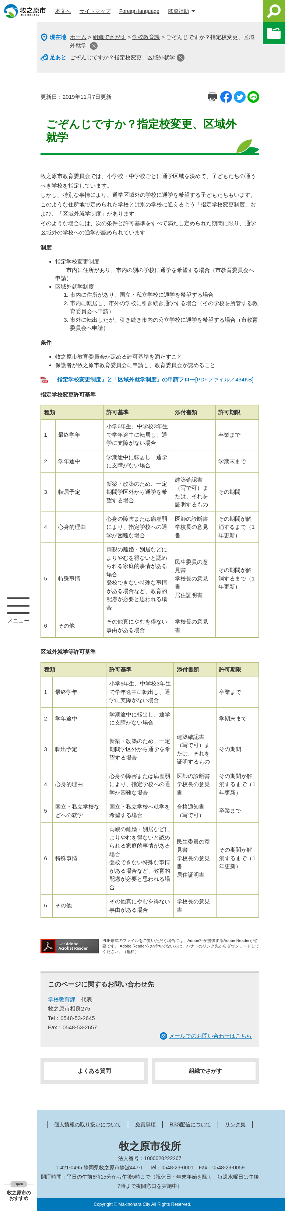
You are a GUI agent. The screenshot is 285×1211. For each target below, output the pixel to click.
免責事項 (145, 1124)
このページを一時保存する (274, 33)
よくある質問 (94, 1071)
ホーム (78, 37)
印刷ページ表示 (212, 97)
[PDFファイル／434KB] (152, 379)
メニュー (18, 605)
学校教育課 (146, 37)
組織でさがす (109, 37)
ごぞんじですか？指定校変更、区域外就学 (122, 57)
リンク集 (235, 1124)
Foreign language (139, 11)
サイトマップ (95, 11)
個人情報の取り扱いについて (87, 1124)
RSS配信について (190, 1124)
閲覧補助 (178, 11)
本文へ (63, 11)
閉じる (94, 46)
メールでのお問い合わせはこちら (210, 1036)
